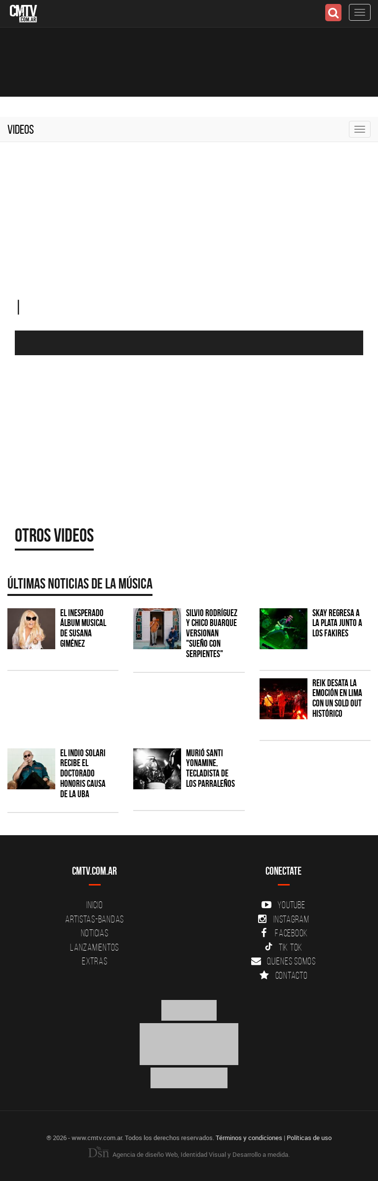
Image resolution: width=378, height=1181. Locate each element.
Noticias (95, 932)
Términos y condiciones (249, 1137)
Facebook (283, 932)
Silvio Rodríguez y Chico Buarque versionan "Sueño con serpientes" (211, 634)
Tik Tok (283, 947)
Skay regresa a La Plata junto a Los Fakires (337, 623)
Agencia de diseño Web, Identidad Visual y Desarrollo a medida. (189, 1154)
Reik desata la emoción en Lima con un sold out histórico (337, 698)
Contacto (284, 975)
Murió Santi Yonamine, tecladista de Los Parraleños (210, 768)
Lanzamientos (94, 947)
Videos (20, 129)
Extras (95, 961)
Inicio (94, 904)
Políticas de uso (309, 1137)
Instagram (283, 919)
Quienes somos (283, 961)
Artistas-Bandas (94, 919)
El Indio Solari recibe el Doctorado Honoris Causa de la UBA (83, 774)
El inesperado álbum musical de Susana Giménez (83, 628)
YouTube (283, 904)
